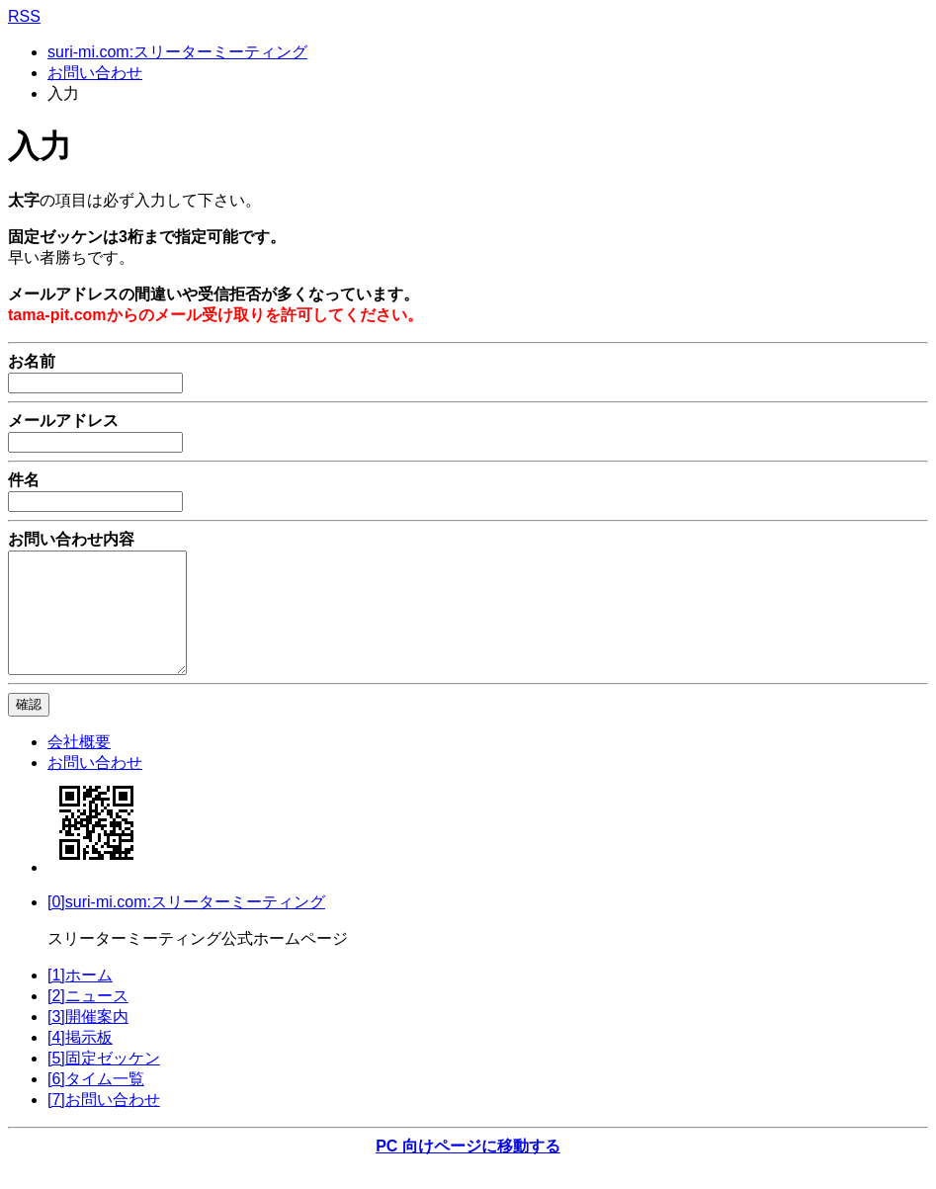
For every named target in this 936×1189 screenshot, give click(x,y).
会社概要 (79, 765)
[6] (95, 1102)
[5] (103, 1081)
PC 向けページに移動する (468, 1169)
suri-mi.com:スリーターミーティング (177, 51)
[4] (80, 1061)
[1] (80, 998)
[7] (103, 1123)
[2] (87, 1019)
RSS (24, 16)
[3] (87, 1040)
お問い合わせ (94, 72)
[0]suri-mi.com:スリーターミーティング (186, 925)
